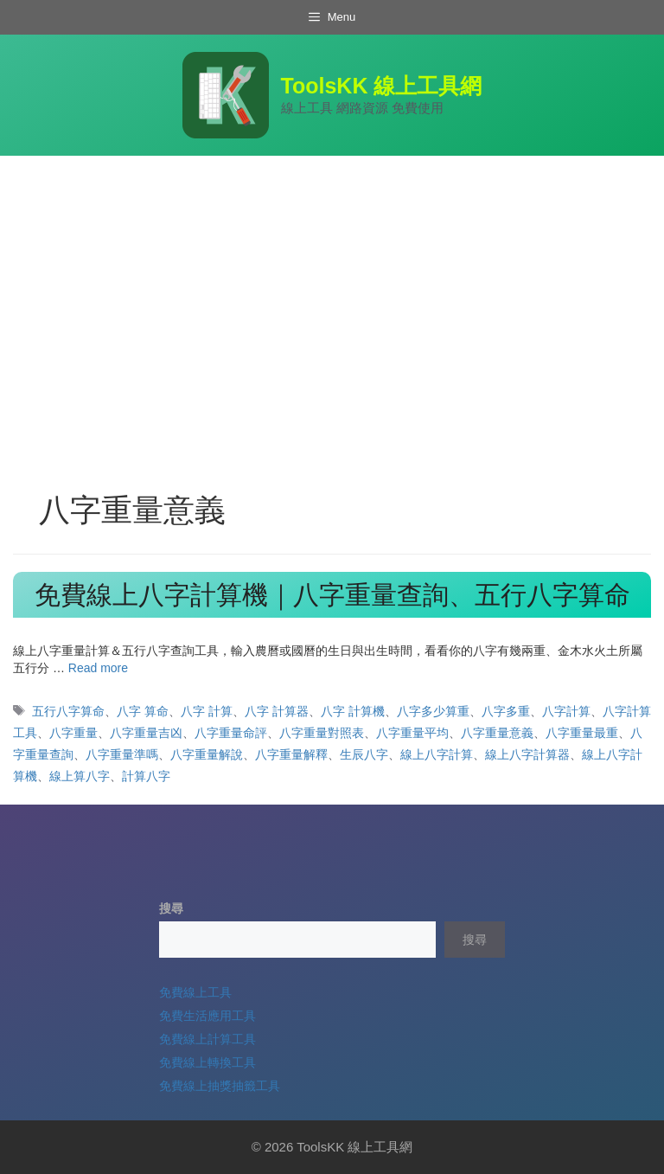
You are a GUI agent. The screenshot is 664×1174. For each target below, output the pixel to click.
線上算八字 (79, 776)
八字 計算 (207, 711)
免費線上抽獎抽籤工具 (219, 1086)
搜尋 (171, 908)
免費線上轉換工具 (207, 1062)
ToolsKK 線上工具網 (381, 86)
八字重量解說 (206, 754)
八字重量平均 (412, 733)
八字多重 (506, 711)
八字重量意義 (497, 733)
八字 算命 (143, 711)
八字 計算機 (353, 711)
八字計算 (566, 711)
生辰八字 (364, 754)
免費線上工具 (195, 992)
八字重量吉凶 (146, 733)
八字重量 (73, 733)
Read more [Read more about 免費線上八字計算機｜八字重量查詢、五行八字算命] (98, 668)
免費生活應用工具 (207, 1016)
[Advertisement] (332, 285)
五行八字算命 (68, 711)
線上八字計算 (436, 754)
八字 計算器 (277, 711)
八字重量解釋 (291, 754)
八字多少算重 (433, 711)
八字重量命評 (231, 733)
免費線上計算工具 (207, 1039)
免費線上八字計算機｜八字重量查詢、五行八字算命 (332, 595)
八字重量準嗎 (122, 754)
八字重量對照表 (321, 733)
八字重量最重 (582, 733)
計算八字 (146, 776)
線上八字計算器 (527, 754)
